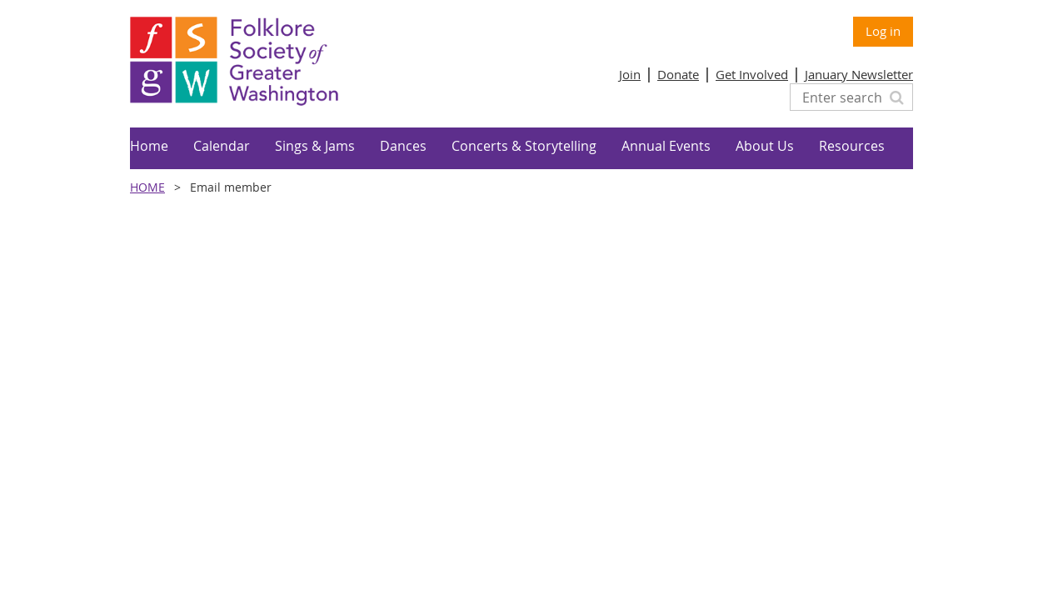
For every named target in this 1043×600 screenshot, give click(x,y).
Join (630, 74)
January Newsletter (859, 74)
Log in (883, 30)
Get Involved (752, 74)
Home (147, 187)
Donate (678, 74)
